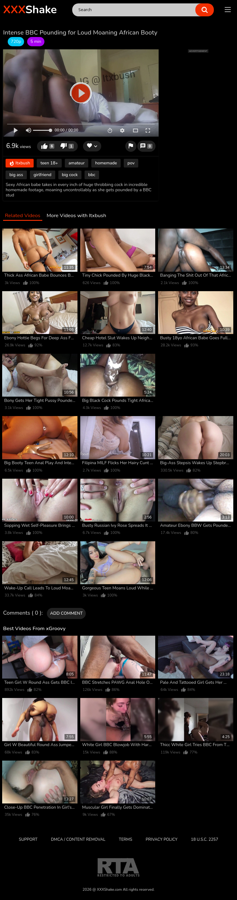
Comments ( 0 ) (22, 613)
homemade (106, 163)
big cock (70, 175)
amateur (77, 163)
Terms (125, 839)
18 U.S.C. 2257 (204, 839)
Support (28, 839)
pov (131, 163)
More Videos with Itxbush (76, 216)
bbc (91, 175)
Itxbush (19, 163)
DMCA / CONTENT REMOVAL (78, 839)
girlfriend (43, 175)
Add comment (66, 613)
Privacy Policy (161, 839)
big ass (16, 175)
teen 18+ (49, 163)
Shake (30, 9)
